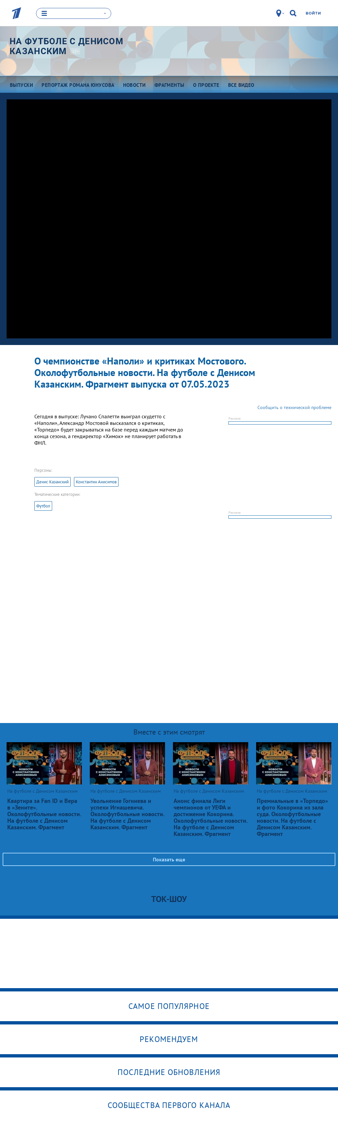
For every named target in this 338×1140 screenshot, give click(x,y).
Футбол (43, 505)
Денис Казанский (52, 481)
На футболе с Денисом (66, 46)
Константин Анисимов (96, 481)
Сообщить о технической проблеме (294, 407)
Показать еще (169, 859)
